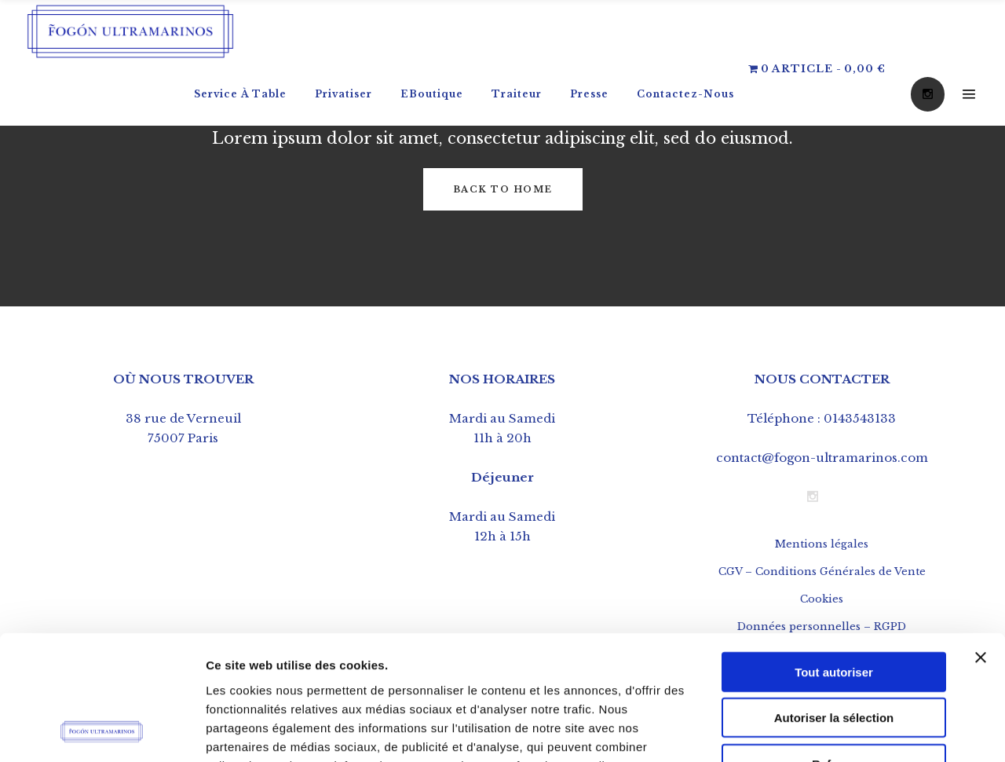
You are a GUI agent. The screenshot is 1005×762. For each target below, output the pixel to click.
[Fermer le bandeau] (980, 540)
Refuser (834, 647)
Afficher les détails (865, 731)
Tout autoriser (834, 555)
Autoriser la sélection (834, 601)
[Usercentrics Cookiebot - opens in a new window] (101, 731)
